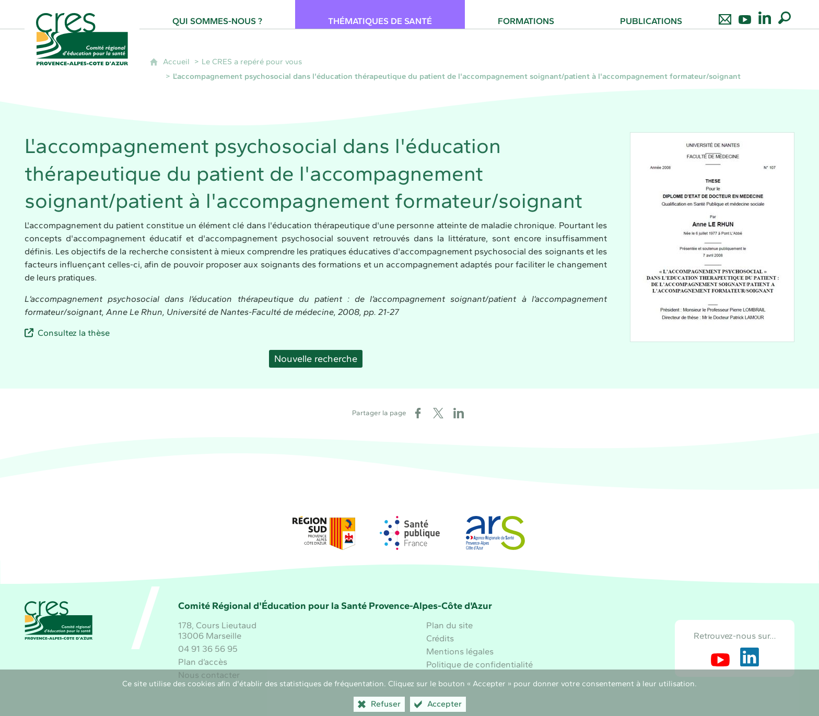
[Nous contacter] (725, 14)
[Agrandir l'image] (712, 237)
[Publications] (651, 14)
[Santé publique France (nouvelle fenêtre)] (409, 533)
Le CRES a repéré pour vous (252, 61)
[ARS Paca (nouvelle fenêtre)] (495, 533)
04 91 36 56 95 (208, 648)
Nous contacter (209, 675)
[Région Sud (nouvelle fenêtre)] (323, 533)
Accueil (176, 61)
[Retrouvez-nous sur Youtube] (745, 14)
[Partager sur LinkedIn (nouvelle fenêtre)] (458, 413)
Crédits (440, 638)
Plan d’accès (202, 661)
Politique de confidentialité (479, 664)
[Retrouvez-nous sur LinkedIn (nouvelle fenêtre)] (749, 657)
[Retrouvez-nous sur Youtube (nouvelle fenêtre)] (720, 657)
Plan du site (449, 625)
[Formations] (526, 14)
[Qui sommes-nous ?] (217, 14)
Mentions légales (460, 651)
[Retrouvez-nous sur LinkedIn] (765, 14)
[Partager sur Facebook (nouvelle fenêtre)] (418, 413)
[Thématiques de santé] (380, 14)
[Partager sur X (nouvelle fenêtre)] (438, 413)
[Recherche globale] (784, 14)
